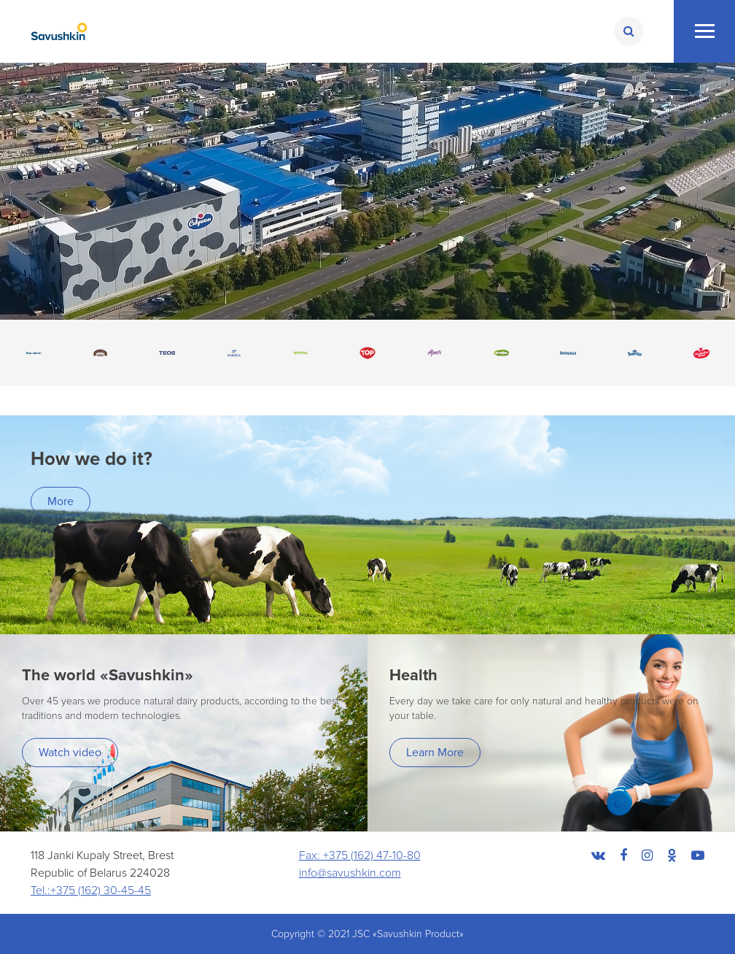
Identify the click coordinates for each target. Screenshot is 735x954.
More (60, 501)
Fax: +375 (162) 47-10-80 (360, 855)
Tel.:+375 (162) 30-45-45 (91, 890)
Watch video (70, 752)
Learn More (435, 752)
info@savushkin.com (350, 873)
